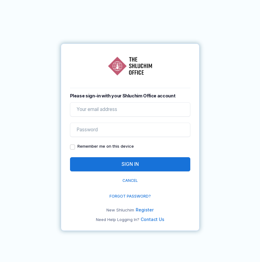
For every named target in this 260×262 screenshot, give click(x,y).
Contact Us (152, 219)
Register (145, 209)
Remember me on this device (105, 146)
